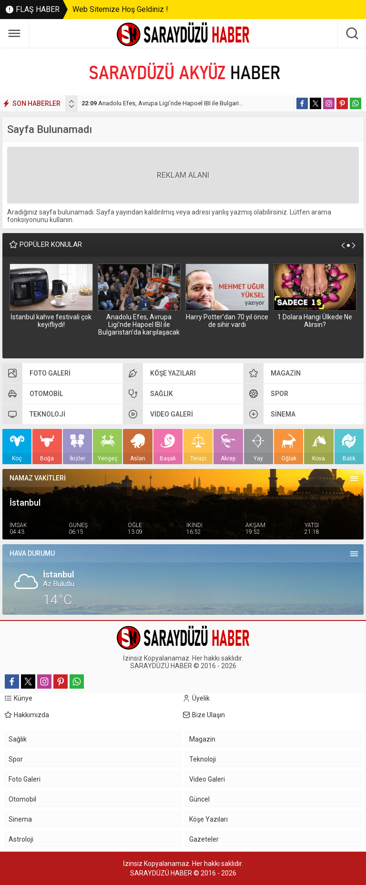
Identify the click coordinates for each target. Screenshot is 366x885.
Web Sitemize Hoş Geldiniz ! (120, 9)
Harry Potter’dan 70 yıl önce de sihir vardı (227, 320)
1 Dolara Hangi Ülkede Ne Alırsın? (314, 320)
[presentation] (71, 101)
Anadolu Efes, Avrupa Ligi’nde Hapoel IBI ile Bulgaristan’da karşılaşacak (188, 103)
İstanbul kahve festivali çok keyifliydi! (51, 320)
